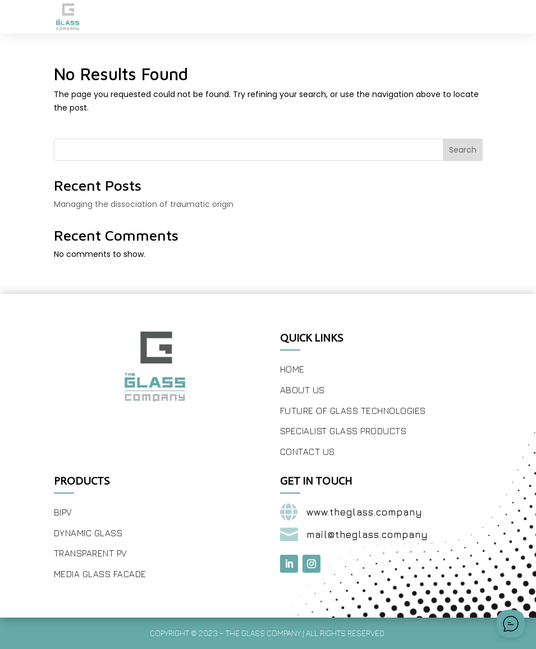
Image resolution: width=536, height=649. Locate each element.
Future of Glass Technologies (353, 411)
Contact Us (307, 452)
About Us (302, 390)
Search (463, 149)
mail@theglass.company (367, 534)
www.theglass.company (364, 512)
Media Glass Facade (100, 574)
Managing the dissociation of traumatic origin (143, 204)
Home (292, 369)
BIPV (63, 512)
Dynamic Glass (88, 533)
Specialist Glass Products (343, 431)
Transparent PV (90, 553)
